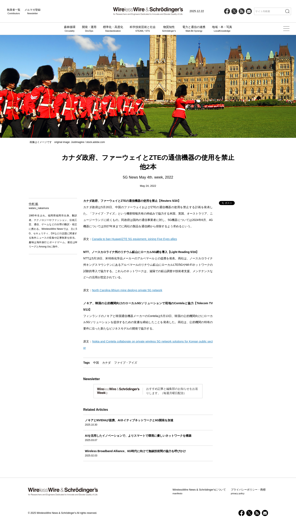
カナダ (106, 362)
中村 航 (33, 203)
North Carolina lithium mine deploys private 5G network (127, 290)
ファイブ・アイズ (125, 362)
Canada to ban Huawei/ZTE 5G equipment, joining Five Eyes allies (134, 239)
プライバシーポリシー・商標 (248, 491)
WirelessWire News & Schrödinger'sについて (199, 491)
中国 (96, 362)
